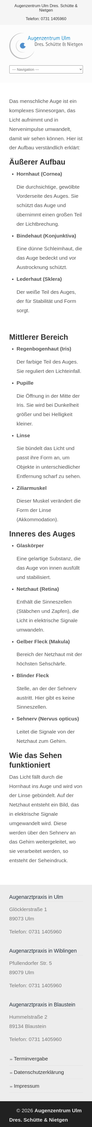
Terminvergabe (31, 1058)
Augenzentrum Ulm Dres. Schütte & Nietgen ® (46, 44)
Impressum (26, 1086)
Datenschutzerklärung (39, 1072)
